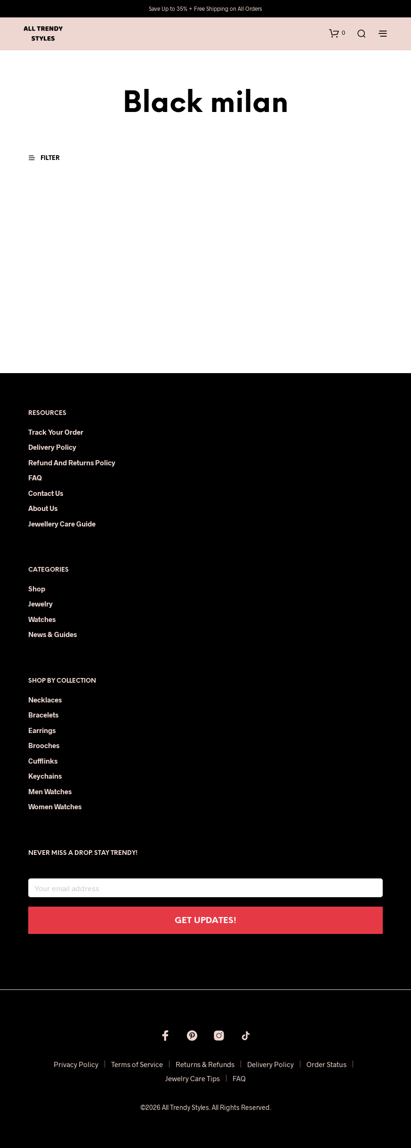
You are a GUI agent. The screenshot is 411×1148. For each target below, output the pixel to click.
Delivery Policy (52, 447)
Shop (36, 588)
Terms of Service (137, 1064)
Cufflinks (42, 761)
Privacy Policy (76, 1064)
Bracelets (43, 714)
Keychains (45, 776)
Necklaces (45, 699)
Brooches (43, 745)
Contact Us (45, 493)
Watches (42, 619)
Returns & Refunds (205, 1064)
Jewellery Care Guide (62, 523)
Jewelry (40, 603)
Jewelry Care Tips (192, 1078)
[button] (337, 33)
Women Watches (54, 806)
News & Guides (52, 634)
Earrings (42, 730)
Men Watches (50, 791)
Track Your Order (55, 432)
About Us (42, 508)
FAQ (35, 477)
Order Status (326, 1064)
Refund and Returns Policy (71, 462)
